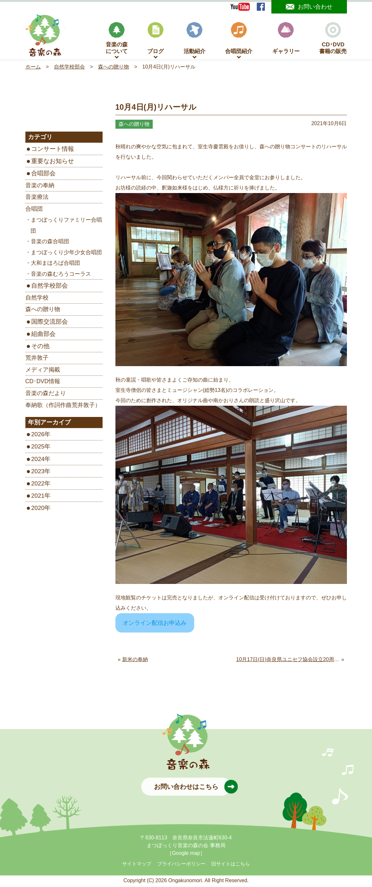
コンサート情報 (52, 150)
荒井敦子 (37, 359)
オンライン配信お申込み (154, 624)
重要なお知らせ (52, 162)
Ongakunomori (185, 881)
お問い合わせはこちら (192, 788)
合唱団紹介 (238, 39)
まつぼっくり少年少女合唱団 (66, 254)
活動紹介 (194, 39)
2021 (37, 497)
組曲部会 (43, 335)
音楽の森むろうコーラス (61, 275)
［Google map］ (186, 854)
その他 (40, 347)
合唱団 (34, 210)
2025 (37, 448)
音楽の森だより (45, 394)
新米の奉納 (135, 661)
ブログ (155, 39)
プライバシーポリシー (181, 865)
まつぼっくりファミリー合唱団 (66, 227)
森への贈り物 (42, 311)
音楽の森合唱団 (50, 243)
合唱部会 (43, 174)
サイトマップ (136, 865)
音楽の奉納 (39, 186)
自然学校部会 (49, 287)
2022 (37, 484)
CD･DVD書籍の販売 (333, 39)
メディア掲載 (42, 371)
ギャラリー (286, 39)
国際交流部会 (49, 322)
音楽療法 (37, 198)
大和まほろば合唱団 (55, 265)
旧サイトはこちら (230, 865)
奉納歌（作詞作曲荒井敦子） (63, 406)
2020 (37, 509)
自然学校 (37, 299)
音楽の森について (117, 39)
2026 (37, 435)
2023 (37, 472)
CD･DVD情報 (42, 383)
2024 (37, 460)
